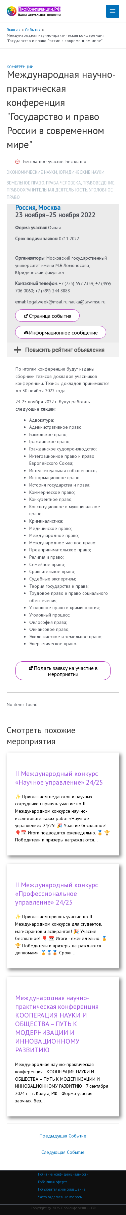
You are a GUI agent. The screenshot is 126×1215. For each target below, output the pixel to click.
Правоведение (99, 183)
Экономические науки (32, 172)
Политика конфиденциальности (63, 1174)
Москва (49, 207)
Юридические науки (81, 172)
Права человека (63, 183)
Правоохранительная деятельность (47, 190)
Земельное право (25, 183)
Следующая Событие (63, 1152)
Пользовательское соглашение (62, 1189)
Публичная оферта (53, 1182)
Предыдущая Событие (63, 1136)
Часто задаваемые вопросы (60, 1197)
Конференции (20, 66)
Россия (25, 207)
